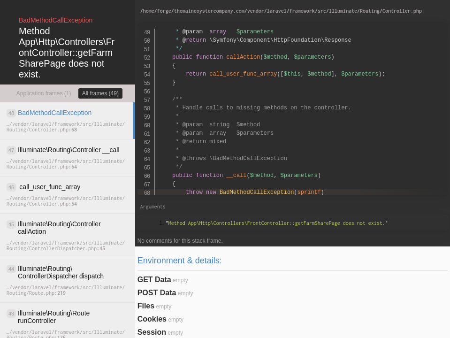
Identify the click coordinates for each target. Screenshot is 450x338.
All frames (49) (100, 93)
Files (145, 306)
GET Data (154, 280)
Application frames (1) (43, 93)
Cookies (152, 319)
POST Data (156, 293)
